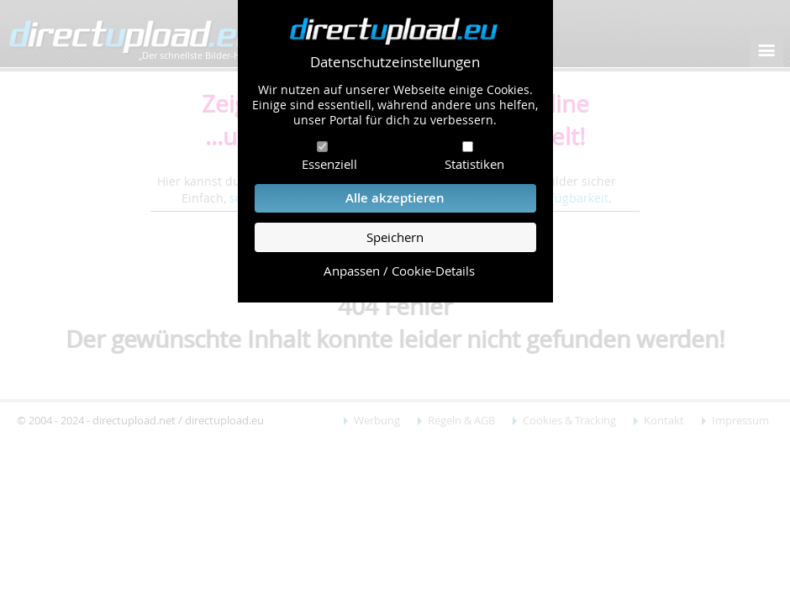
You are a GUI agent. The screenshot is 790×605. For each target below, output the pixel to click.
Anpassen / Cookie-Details (399, 271)
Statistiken (474, 163)
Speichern (395, 237)
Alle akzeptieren (395, 198)
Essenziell (329, 163)
